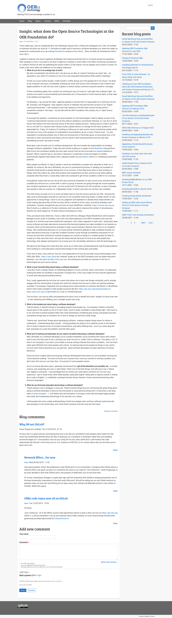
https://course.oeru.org (101, 205)
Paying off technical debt (132, 58)
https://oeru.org (47, 256)
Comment (23, 542)
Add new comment (111, 411)
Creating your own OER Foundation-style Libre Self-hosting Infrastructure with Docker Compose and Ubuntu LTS (138, 87)
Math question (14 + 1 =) (29, 575)
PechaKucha (60, 51)
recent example (39, 394)
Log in (150, 5)
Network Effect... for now (39, 457)
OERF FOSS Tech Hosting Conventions (138, 215)
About (38, 21)
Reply (115, 450)
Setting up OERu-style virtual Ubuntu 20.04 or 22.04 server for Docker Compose (137, 205)
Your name (23, 534)
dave (21, 41)
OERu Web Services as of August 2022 (138, 128)
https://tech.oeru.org (58, 259)
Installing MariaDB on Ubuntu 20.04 (137, 189)
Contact (47, 21)
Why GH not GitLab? (31, 424)
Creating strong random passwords (136, 196)
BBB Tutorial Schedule (131, 173)
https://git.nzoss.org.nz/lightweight (41, 292)
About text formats (108, 562)
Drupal (33, 151)
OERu (56, 21)
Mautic (85, 157)
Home (21, 21)
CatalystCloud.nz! (61, 518)
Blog (30, 21)
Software (66, 21)
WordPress (98, 148)
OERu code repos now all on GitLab (46, 498)
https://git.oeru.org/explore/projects (94, 289)
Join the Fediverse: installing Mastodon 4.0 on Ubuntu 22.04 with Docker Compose (138, 118)
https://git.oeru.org (109, 513)
